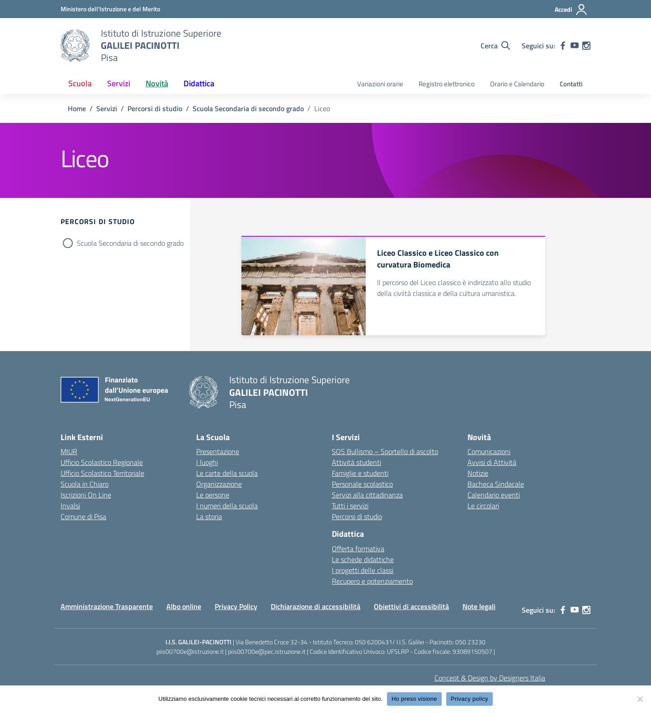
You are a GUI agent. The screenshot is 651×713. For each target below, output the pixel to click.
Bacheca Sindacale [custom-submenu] (495, 483)
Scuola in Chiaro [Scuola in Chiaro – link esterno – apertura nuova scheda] (84, 483)
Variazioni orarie (380, 84)
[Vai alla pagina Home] (77, 108)
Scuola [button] (80, 83)
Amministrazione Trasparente (107, 606)
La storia (209, 516)
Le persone (212, 494)
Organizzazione (219, 483)
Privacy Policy (236, 606)
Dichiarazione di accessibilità (315, 606)
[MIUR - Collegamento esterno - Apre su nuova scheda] (110, 9)
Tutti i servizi (350, 505)
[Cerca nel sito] (495, 46)
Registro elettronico (447, 84)
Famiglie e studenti (360, 473)
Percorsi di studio (357, 516)
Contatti (571, 84)
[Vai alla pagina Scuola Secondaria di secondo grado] (248, 108)
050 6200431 (373, 642)
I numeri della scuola (227, 505)
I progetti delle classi (362, 570)
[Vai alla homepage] (75, 45)
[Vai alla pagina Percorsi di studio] (154, 108)
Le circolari (483, 505)
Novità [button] (157, 83)
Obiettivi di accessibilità (411, 606)
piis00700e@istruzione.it (190, 651)
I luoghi (207, 462)
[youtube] (575, 46)
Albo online (183, 606)
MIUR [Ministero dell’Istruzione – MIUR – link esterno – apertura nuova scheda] (69, 451)
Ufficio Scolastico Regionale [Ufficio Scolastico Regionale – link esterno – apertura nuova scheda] (102, 462)
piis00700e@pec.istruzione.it (267, 651)
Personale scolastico (362, 483)
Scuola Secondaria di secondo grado (130, 243)
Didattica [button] (199, 83)
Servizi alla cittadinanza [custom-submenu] (367, 494)
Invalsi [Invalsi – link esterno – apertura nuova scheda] (70, 505)
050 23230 (470, 642)
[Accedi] (571, 9)
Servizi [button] (118, 83)
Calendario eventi (493, 494)
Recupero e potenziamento (372, 581)
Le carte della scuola (227, 473)
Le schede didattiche (363, 559)
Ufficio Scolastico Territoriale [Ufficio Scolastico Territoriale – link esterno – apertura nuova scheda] (102, 473)
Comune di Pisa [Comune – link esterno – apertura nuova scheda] (83, 516)
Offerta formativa (358, 548)
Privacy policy (469, 698)
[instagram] (586, 46)
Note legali (478, 606)
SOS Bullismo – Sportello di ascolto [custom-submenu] (385, 451)
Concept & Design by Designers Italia (489, 677)
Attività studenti (356, 462)
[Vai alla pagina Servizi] (106, 108)
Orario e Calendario (517, 84)
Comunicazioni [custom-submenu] (488, 451)
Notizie (477, 473)
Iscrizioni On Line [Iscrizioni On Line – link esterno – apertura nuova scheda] (86, 494)
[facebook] (563, 46)
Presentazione (217, 451)
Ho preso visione (414, 698)
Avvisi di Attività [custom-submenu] (491, 462)
